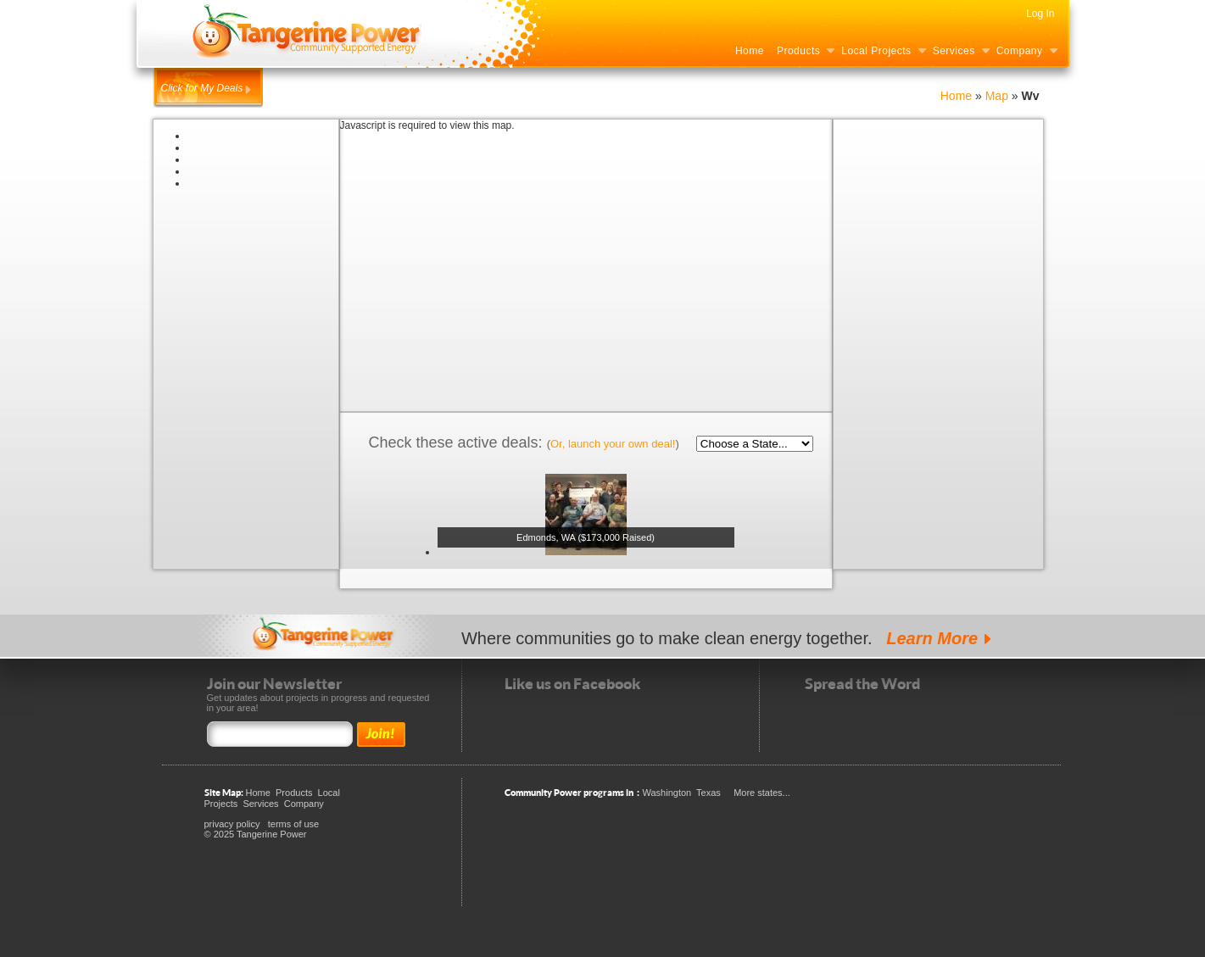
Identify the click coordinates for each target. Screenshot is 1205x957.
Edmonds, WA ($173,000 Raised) (585, 537)
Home (749, 51)
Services (954, 51)
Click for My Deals (202, 88)
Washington (667, 792)
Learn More (932, 638)
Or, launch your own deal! (612, 443)
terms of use (294, 824)
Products (798, 51)
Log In (1040, 13)
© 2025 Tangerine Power (255, 834)
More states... (762, 792)
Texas (708, 792)
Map (998, 96)
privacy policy (232, 824)
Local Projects (876, 51)
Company (1019, 51)
